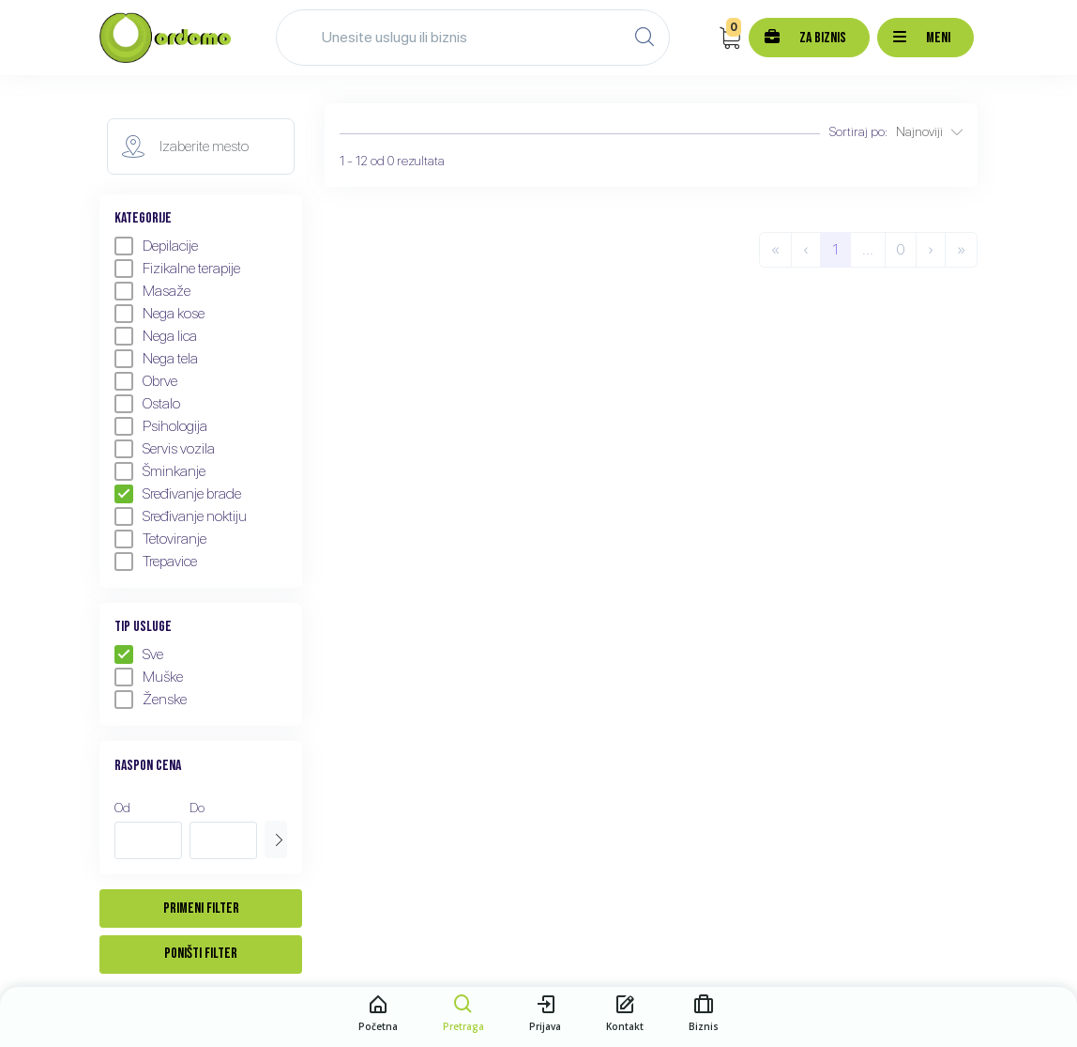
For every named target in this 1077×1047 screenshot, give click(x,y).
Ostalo (147, 403)
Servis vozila (164, 448)
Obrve (145, 381)
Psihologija (160, 426)
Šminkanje (159, 471)
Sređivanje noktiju (180, 516)
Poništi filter (200, 953)
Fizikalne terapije (177, 268)
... (867, 249)
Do (197, 807)
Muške (148, 677)
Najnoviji (929, 131)
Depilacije (156, 246)
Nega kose (159, 313)
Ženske (150, 699)
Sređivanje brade (177, 494)
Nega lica (155, 336)
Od (122, 807)
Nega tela (156, 358)
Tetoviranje (160, 539)
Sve (138, 654)
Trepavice (155, 561)
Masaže (152, 291)
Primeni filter (201, 908)
